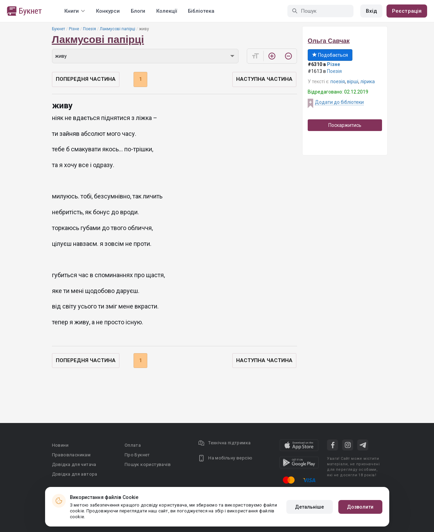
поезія (337, 81)
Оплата (133, 445)
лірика (367, 81)
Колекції (166, 11)
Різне (74, 28)
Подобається (330, 55)
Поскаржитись (344, 125)
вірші (352, 81)
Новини (60, 445)
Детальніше (309, 507)
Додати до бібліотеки (339, 102)
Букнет (58, 28)
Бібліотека (201, 11)
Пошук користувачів (148, 464)
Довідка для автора (74, 474)
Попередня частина (86, 79)
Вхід (371, 11)
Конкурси (108, 11)
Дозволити (360, 507)
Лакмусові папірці (117, 28)
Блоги (138, 11)
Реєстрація (407, 11)
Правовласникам (71, 454)
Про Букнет (137, 454)
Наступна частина (264, 79)
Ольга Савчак (329, 40)
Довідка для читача (74, 464)
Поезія (89, 28)
